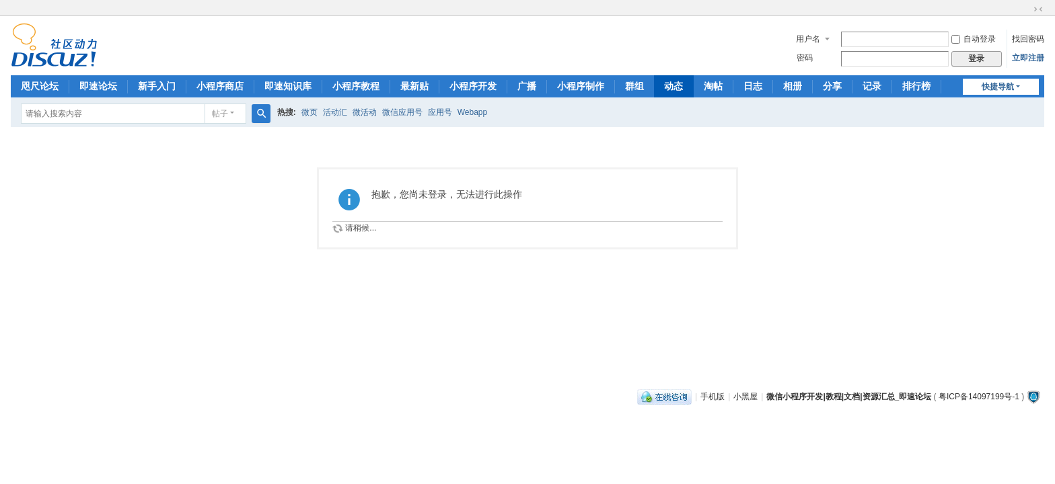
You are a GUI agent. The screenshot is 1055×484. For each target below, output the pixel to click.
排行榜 (916, 86)
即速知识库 (288, 86)
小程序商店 (220, 86)
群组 (634, 86)
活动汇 (335, 112)
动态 (673, 86)
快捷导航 (998, 86)
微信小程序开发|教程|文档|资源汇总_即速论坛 (848, 396)
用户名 (808, 39)
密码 (805, 58)
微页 (309, 112)
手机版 (712, 396)
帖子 (220, 113)
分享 (832, 86)
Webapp (472, 112)
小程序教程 (355, 86)
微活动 (365, 112)
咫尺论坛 (40, 86)
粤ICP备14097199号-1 (979, 396)
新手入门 (157, 86)
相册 (792, 86)
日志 (752, 86)
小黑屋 (745, 396)
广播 (526, 86)
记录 (872, 86)
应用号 (440, 112)
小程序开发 (473, 86)
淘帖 (713, 86)
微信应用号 (402, 112)
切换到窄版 (1038, 9)
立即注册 (1028, 58)
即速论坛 (98, 86)
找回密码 (1028, 39)
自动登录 (973, 39)
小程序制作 (580, 86)
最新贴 (414, 86)
